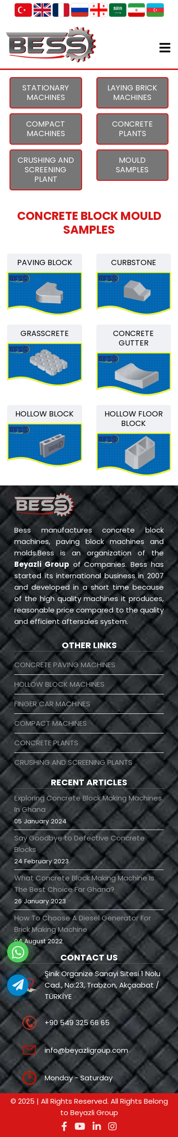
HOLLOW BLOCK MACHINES (59, 684)
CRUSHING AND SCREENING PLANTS (73, 762)
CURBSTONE (133, 262)
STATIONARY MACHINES (45, 92)
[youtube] (80, 1126)
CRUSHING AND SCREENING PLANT (46, 170)
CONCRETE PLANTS (132, 129)
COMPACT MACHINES (45, 129)
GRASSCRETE (44, 333)
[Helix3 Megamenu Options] (164, 49)
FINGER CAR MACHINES (52, 704)
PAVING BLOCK (44, 262)
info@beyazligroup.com (86, 1050)
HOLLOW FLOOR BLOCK (133, 418)
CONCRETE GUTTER (133, 338)
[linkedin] (97, 1126)
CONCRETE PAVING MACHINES (64, 665)
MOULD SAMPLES (132, 165)
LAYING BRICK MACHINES (132, 92)
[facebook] (64, 1126)
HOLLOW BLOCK (44, 413)
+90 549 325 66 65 (77, 1023)
